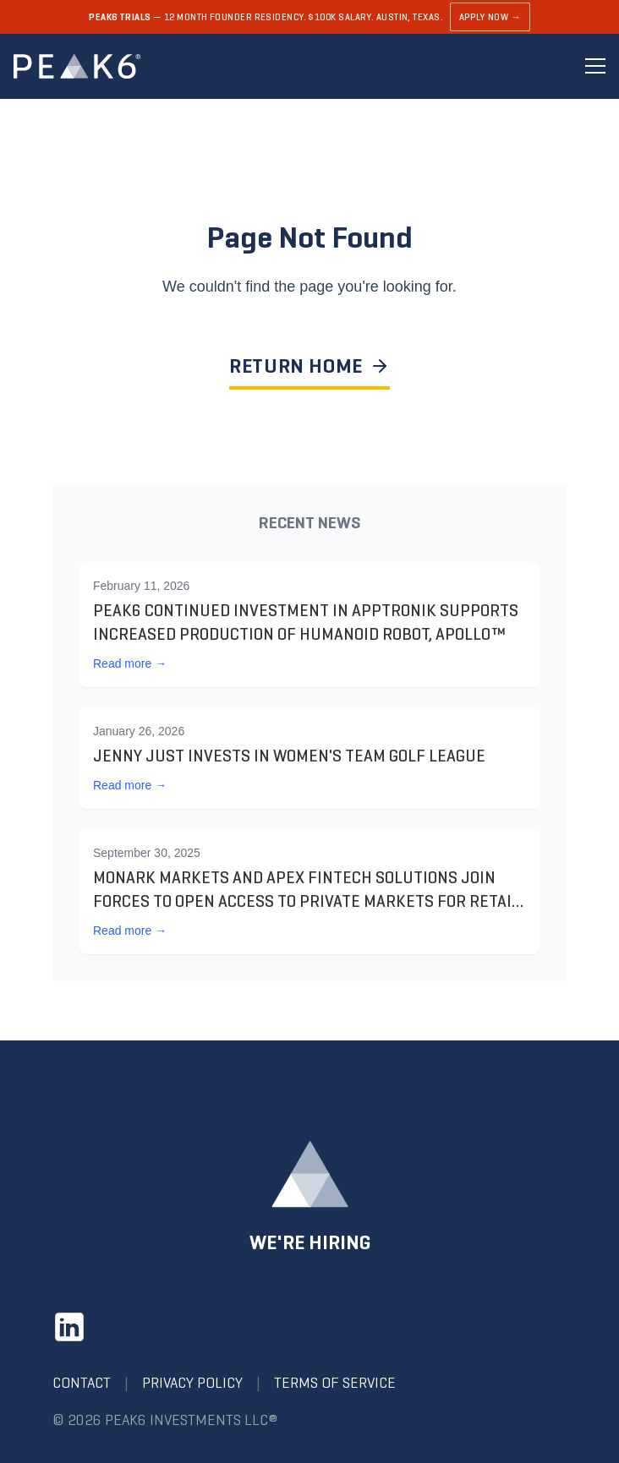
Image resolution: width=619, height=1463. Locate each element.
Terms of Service (335, 1382)
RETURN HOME (309, 366)
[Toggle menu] (595, 66)
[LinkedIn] (69, 1327)
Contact (81, 1382)
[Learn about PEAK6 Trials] (309, 17)
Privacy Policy (192, 1382)
